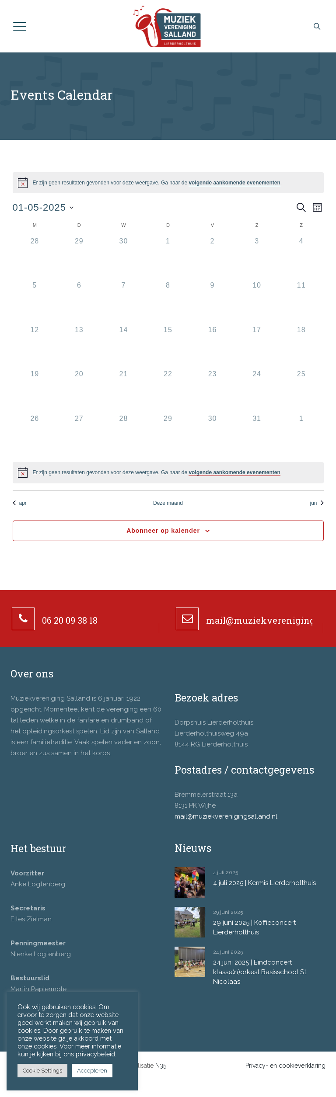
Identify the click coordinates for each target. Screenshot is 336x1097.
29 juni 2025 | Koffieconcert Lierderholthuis (254, 927)
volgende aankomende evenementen (234, 183)
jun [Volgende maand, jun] (316, 503)
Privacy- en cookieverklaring (285, 1065)
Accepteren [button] (92, 1070)
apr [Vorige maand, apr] (20, 503)
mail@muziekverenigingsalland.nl (226, 816)
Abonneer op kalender (163, 530)
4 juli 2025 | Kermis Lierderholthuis (264, 883)
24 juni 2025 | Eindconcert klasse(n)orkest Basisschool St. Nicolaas (260, 972)
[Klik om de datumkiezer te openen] (43, 207)
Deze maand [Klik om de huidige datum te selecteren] (168, 503)
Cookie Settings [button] (42, 1070)
